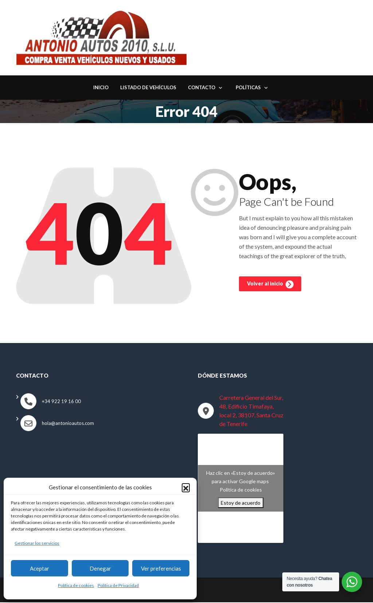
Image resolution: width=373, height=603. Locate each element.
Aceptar (39, 568)
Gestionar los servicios (37, 543)
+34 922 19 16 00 (61, 402)
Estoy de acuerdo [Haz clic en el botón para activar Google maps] (240, 503)
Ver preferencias (161, 568)
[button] (185, 487)
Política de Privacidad (118, 585)
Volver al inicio (270, 286)
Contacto (201, 88)
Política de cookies (76, 585)
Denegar (100, 568)
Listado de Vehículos (148, 88)
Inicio (101, 88)
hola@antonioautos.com (68, 424)
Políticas (248, 88)
